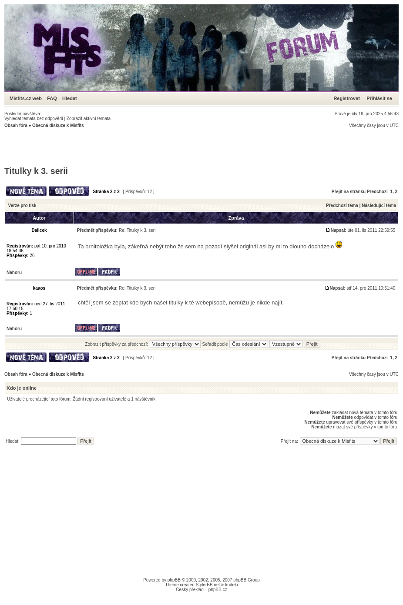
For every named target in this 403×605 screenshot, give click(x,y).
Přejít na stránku (349, 191)
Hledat (69, 98)
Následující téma (379, 205)
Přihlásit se (379, 98)
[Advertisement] (162, 147)
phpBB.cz (217, 589)
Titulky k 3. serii (36, 171)
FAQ (52, 98)
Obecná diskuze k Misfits (58, 125)
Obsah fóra (15, 125)
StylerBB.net (208, 584)
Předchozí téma (342, 205)
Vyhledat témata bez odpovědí (33, 118)
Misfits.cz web (28, 98)
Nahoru (14, 272)
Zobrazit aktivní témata (89, 118)
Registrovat (346, 98)
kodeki (231, 584)
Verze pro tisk (22, 205)
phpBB (174, 580)
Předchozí (377, 191)
